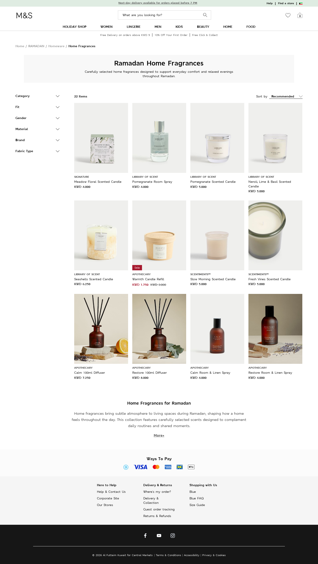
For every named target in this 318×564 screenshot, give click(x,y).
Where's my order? (157, 492)
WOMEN (106, 26)
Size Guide (197, 505)
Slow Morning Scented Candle (213, 279)
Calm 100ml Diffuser (89, 373)
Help (270, 3)
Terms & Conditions (168, 555)
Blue (192, 492)
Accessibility (191, 555)
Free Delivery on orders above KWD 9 (125, 35)
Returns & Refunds (157, 516)
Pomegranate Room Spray (152, 182)
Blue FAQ (196, 498)
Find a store (286, 3)
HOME (227, 26)
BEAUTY (203, 26)
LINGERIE (133, 26)
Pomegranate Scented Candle (213, 182)
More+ (159, 435)
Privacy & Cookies (214, 555)
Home (19, 46)
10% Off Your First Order (171, 35)
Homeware (56, 46)
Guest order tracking (159, 509)
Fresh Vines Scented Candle (269, 279)
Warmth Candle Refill (148, 279)
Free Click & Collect (205, 35)
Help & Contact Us (111, 492)
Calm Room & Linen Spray (210, 373)
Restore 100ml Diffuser (149, 373)
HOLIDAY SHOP (74, 26)
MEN (158, 26)
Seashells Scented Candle (93, 279)
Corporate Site (108, 498)
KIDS (179, 26)
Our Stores (105, 505)
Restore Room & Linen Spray (270, 373)
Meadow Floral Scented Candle (97, 182)
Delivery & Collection (151, 500)
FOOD (251, 26)
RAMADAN (36, 46)
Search (205, 15)
